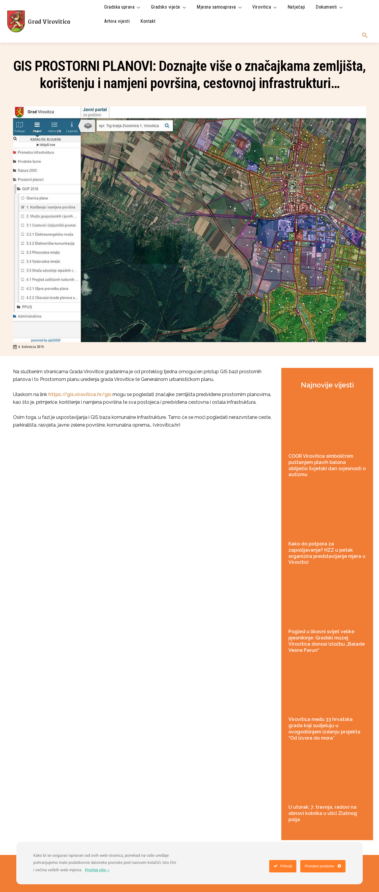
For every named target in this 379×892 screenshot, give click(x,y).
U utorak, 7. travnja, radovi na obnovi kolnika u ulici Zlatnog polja (322, 813)
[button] (365, 35)
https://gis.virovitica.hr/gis (79, 394)
